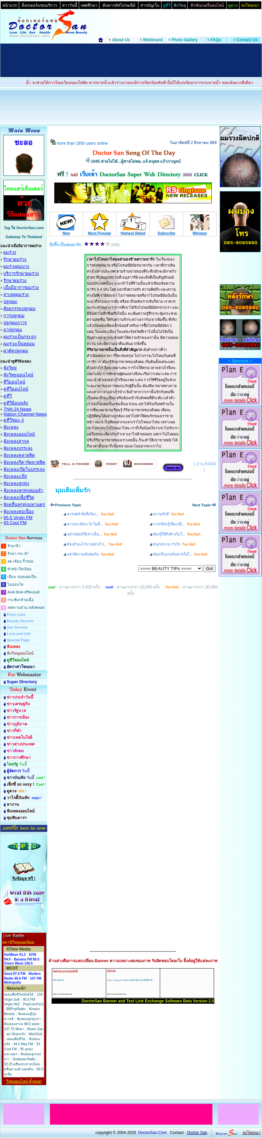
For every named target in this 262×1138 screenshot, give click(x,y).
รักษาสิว (13, 546)
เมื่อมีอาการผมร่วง (21, 287)
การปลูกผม (13, 315)
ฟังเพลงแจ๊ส (15, 476)
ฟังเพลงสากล (16, 441)
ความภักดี (168, 514)
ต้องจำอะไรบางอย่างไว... (94, 544)
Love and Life (18, 634)
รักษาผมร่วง (14, 259)
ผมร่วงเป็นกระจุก (19, 336)
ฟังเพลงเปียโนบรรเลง (24, 469)
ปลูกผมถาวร (15, 322)
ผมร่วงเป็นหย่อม (19, 343)
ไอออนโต (15, 584)
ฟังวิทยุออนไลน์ (18, 374)
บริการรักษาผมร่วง (21, 273)
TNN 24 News (17, 409)
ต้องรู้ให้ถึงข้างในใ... (176, 534)
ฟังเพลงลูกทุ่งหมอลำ (23, 490)
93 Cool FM (14, 522)
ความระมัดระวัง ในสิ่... (92, 524)
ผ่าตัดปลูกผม (15, 350)
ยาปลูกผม (12, 329)
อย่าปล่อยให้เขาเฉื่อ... (92, 534)
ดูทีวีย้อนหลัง (15, 403)
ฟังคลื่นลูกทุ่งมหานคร (24, 504)
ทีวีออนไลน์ (14, 381)
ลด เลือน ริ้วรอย (20, 561)
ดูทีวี (7, 396)
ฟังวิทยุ (10, 367)
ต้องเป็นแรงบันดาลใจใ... (180, 554)
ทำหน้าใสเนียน (19, 569)
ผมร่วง (9, 252)
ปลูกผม (10, 301)
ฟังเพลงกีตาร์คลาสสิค (24, 462)
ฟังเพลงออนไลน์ (19, 434)
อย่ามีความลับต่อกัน (90, 554)
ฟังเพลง (10, 427)
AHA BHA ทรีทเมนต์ (23, 592)
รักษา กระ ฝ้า (17, 554)
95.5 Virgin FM (17, 517)
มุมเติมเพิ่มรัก (72, 490)
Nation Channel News (25, 414)
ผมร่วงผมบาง (16, 266)
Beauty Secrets (20, 621)
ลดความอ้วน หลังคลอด (26, 608)
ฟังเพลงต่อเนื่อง (18, 511)
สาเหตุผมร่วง (16, 294)
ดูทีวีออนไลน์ (15, 389)
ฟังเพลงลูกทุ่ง (16, 483)
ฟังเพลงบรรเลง (17, 448)
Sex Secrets (17, 627)
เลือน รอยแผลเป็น (22, 577)
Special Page (18, 640)
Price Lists (16, 615)
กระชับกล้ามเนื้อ (20, 600)
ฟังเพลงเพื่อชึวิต (18, 497)
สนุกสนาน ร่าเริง (174, 544)
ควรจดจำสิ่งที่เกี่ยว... (90, 514)
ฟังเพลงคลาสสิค (19, 455)
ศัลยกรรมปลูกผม (19, 308)
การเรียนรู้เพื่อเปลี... (176, 524)
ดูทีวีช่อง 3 (13, 420)
